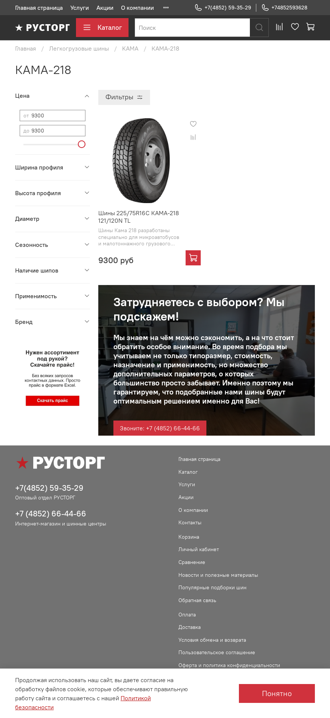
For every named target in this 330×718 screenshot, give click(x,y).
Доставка (189, 627)
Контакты (189, 522)
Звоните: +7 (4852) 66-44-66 (160, 428)
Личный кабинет (198, 549)
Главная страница (39, 7)
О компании (137, 7)
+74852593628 (284, 8)
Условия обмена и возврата (212, 639)
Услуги (79, 7)
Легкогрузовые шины (79, 48)
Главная (25, 48)
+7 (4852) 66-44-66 (50, 513)
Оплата (187, 614)
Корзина (188, 536)
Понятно (277, 693)
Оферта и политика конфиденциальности (229, 665)
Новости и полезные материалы (218, 575)
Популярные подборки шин (212, 587)
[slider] (81, 144)
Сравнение (191, 562)
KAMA (130, 48)
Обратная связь (197, 600)
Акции (104, 7)
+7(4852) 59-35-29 (222, 8)
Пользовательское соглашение (216, 652)
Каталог (102, 27)
